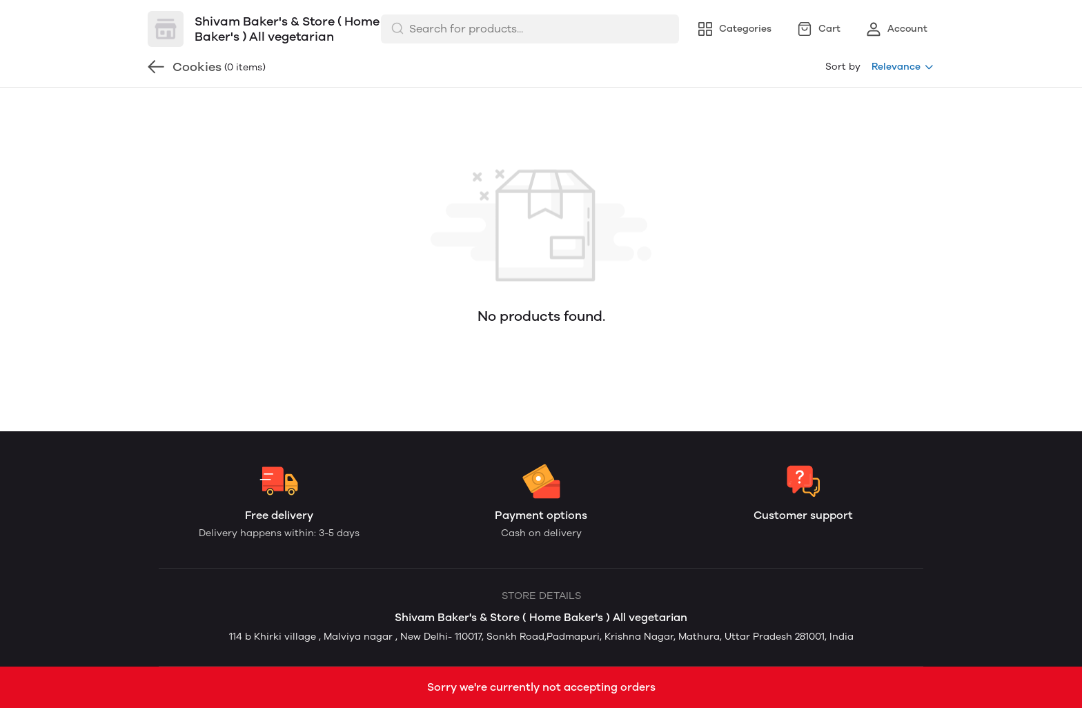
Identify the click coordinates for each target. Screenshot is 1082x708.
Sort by (842, 66)
